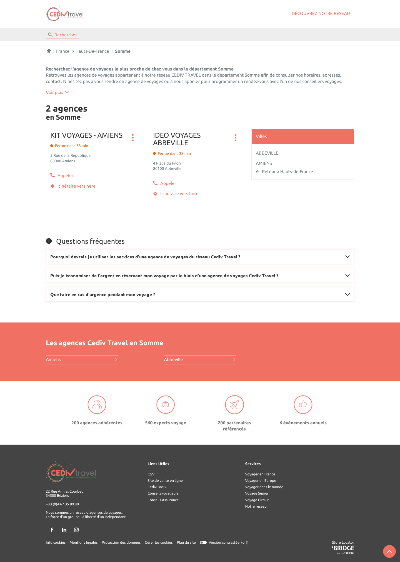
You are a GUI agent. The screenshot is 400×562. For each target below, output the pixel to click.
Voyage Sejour (257, 493)
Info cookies (56, 542)
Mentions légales (84, 542)
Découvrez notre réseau (321, 13)
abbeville (200, 359)
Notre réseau (256, 506)
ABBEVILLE (267, 153)
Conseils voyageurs (163, 493)
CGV (151, 474)
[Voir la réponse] (200, 257)
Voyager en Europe (260, 480)
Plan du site (186, 543)
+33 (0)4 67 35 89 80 (62, 504)
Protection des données (121, 542)
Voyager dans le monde (264, 487)
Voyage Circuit (257, 500)
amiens (82, 359)
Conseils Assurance (163, 500)
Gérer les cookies (158, 543)
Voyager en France (260, 474)
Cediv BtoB (157, 487)
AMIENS (264, 163)
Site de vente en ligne (165, 480)
